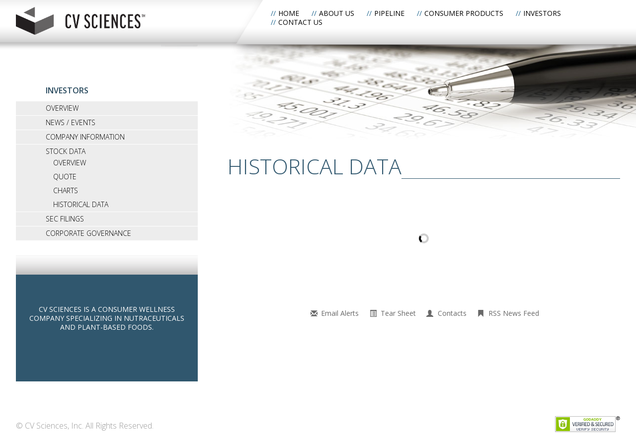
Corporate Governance (88, 233)
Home (288, 13)
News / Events (70, 122)
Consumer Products (463, 13)
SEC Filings (65, 218)
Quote (65, 176)
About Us (336, 13)
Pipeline (389, 13)
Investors (542, 13)
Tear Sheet (398, 313)
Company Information (85, 137)
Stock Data (65, 151)
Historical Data (80, 204)
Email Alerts (340, 313)
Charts (65, 190)
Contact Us (300, 22)
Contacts (452, 313)
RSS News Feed (513, 313)
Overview (62, 108)
